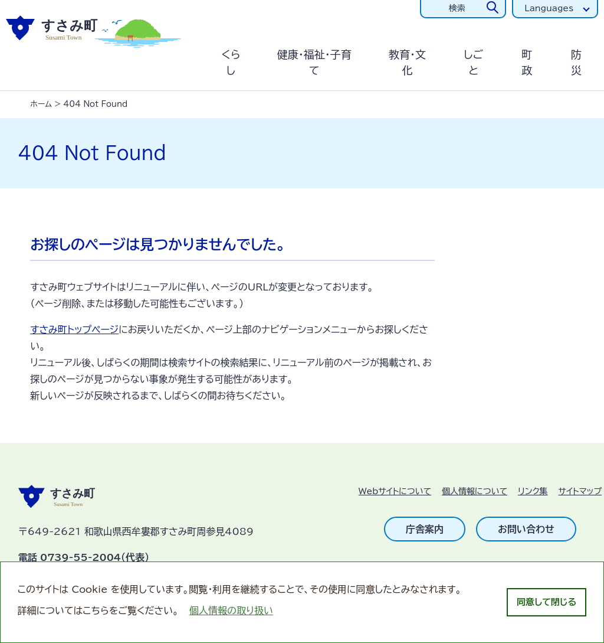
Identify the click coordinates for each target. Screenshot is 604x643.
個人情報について (474, 491)
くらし (231, 62)
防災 (576, 62)
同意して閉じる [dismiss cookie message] (546, 602)
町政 (526, 62)
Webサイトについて (395, 491)
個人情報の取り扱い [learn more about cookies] (231, 610)
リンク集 (533, 491)
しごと (473, 62)
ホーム (41, 104)
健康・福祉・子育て (314, 62)
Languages (548, 8)
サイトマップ (580, 491)
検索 (457, 8)
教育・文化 (407, 62)
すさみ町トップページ (74, 329)
